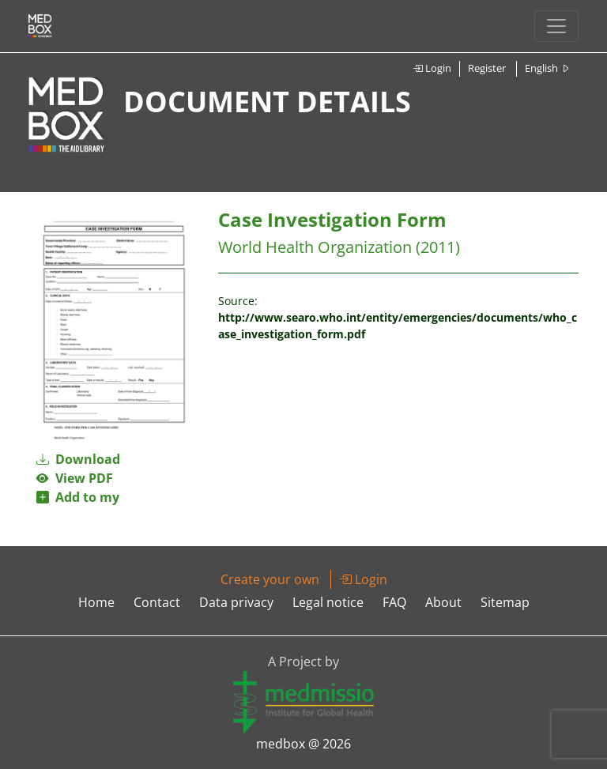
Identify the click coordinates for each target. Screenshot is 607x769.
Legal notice (328, 602)
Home (96, 602)
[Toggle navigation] (556, 26)
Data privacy (236, 602)
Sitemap (505, 602)
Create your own (270, 579)
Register (487, 68)
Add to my (77, 497)
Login (432, 68)
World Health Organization (315, 247)
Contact (157, 602)
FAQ (394, 602)
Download (78, 459)
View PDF (74, 478)
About (443, 602)
